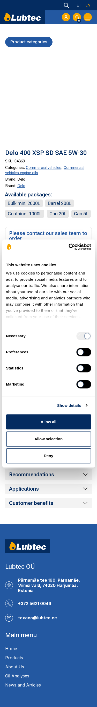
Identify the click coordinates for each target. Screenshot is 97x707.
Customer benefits (31, 503)
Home (11, 648)
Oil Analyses (17, 675)
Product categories (28, 41)
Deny (48, 456)
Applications (24, 489)
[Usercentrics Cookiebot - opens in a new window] (69, 246)
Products (14, 657)
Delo (21, 185)
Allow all (48, 422)
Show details (69, 405)
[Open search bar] (66, 5)
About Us (14, 666)
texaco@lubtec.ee (37, 617)
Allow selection (48, 439)
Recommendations (31, 474)
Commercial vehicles (43, 167)
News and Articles (23, 685)
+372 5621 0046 (34, 603)
